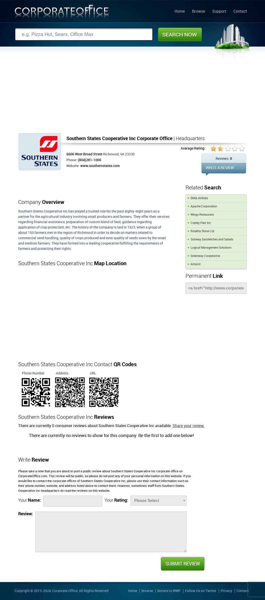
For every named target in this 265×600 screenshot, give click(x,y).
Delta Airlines (199, 198)
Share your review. (188, 426)
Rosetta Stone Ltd (202, 231)
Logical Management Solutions (211, 247)
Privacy (226, 591)
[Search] (84, 34)
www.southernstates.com (100, 166)
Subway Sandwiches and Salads (212, 239)
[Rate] (158, 501)
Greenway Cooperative (205, 256)
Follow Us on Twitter (200, 591)
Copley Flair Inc (201, 223)
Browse (198, 12)
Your (29, 500)
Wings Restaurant (202, 214)
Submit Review (182, 564)
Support (219, 12)
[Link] (216, 288)
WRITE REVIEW (223, 169)
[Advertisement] (132, 97)
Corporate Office (62, 13)
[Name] (72, 501)
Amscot (196, 264)
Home (180, 12)
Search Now (180, 34)
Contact (240, 12)
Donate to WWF (169, 591)
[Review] (110, 532)
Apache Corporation (204, 206)
